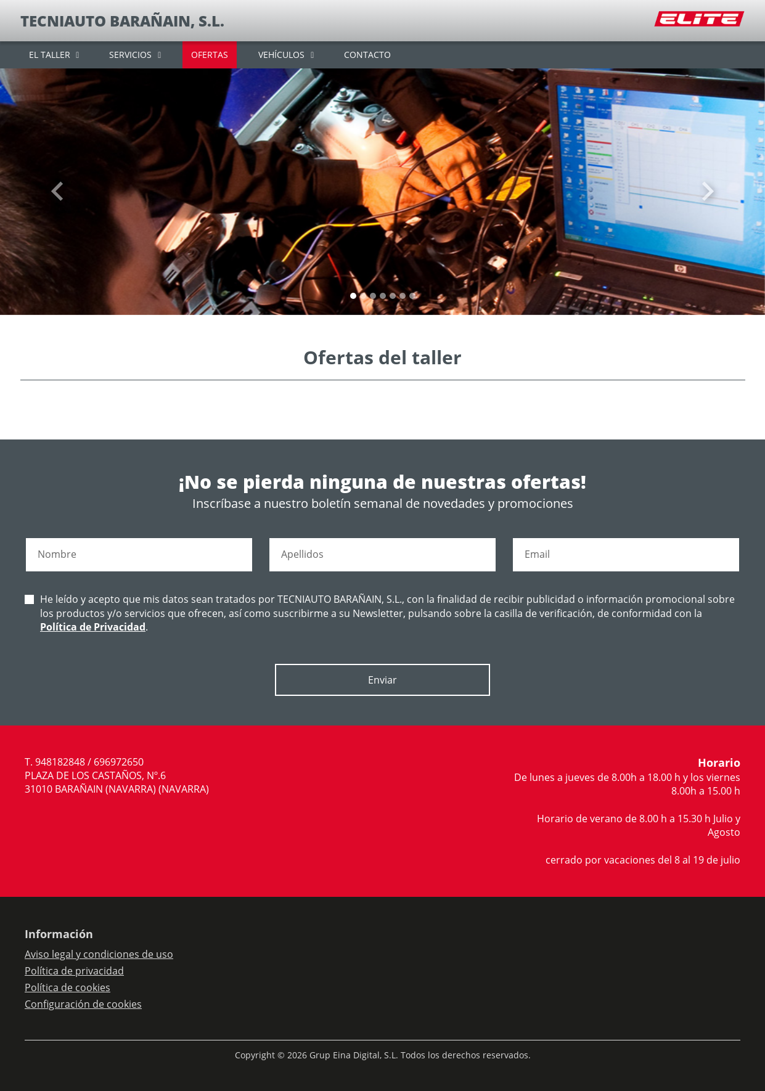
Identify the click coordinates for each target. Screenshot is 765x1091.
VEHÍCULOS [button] (281, 54)
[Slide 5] (402, 296)
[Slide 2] (373, 296)
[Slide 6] (412, 296)
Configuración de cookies (83, 1004)
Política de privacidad (74, 971)
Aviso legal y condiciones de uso (99, 954)
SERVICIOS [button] (130, 54)
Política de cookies (67, 987)
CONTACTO (367, 54)
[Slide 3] (383, 296)
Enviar (382, 680)
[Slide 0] (353, 296)
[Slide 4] (393, 296)
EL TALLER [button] (49, 54)
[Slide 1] (363, 296)
